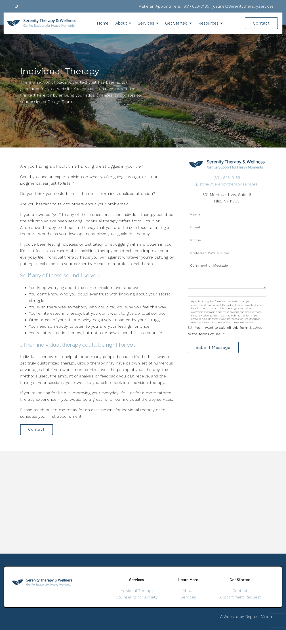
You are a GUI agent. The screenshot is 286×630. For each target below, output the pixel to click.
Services (146, 23)
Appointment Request (240, 597)
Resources (208, 23)
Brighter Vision (258, 616)
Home (103, 23)
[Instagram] (16, 6)
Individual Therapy (137, 590)
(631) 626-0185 (196, 6)
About (121, 23)
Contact (261, 23)
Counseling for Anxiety (137, 597)
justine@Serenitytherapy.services (243, 6)
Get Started (176, 23)
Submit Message (213, 347)
